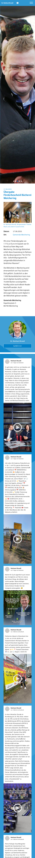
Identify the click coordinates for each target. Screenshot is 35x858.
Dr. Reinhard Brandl (17, 341)
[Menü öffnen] (31, 3)
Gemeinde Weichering (21, 235)
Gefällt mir (17, 346)
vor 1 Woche (14, 632)
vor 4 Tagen (14, 362)
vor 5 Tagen (14, 570)
